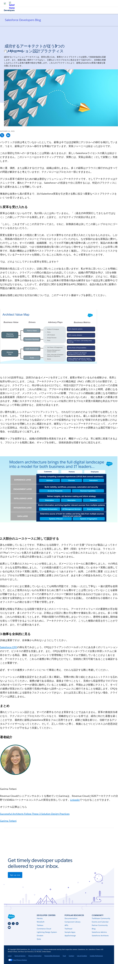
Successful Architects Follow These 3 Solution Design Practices (35, 813)
